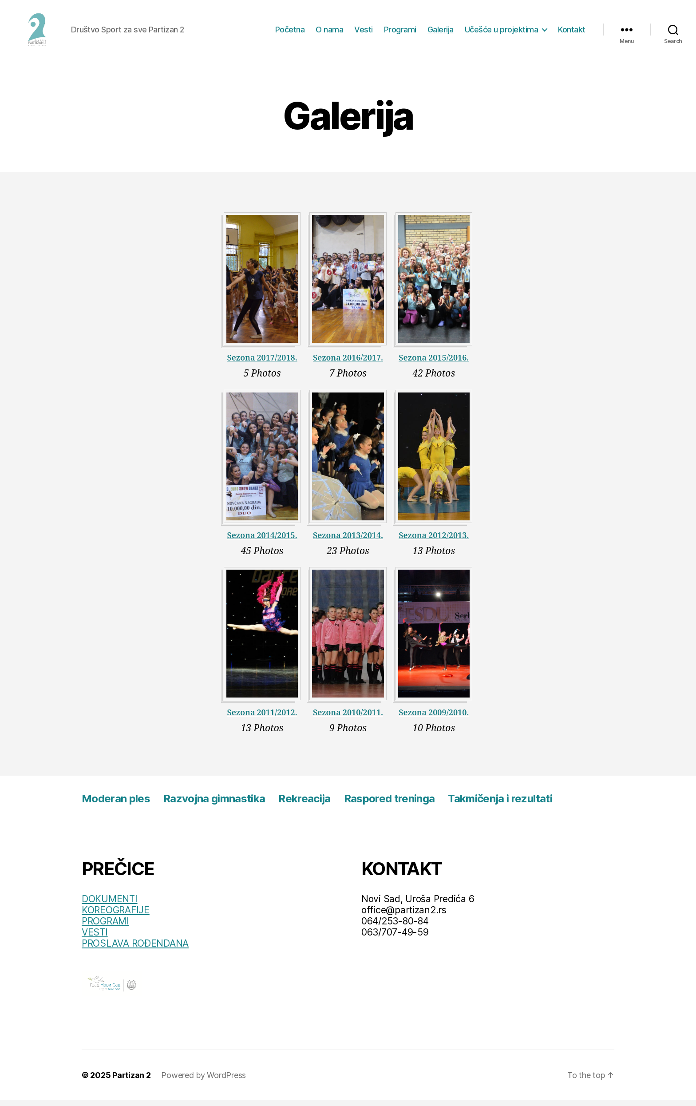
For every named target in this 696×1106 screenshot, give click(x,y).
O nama (329, 32)
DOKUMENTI (110, 904)
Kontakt (571, 32)
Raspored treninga (389, 804)
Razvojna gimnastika (214, 804)
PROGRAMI (105, 926)
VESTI (95, 937)
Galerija (440, 32)
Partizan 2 (131, 1081)
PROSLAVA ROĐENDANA (135, 949)
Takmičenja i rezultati (500, 804)
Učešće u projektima (501, 32)
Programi (400, 32)
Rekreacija (304, 804)
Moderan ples (116, 804)
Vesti (363, 32)
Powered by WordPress (203, 1081)
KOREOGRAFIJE (116, 915)
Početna (290, 32)
